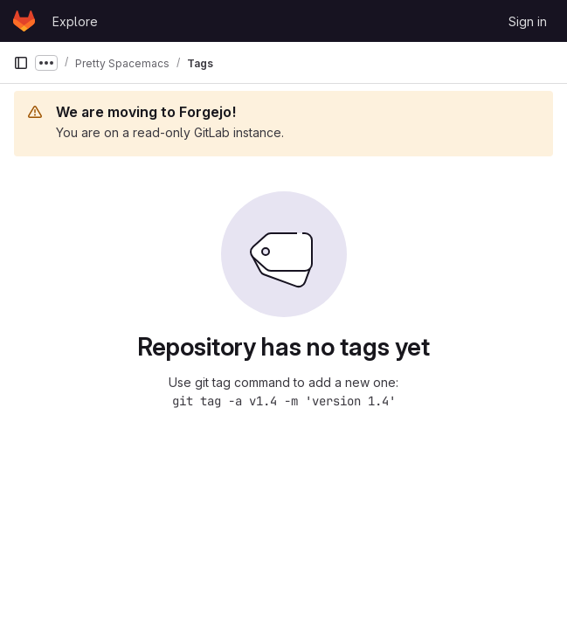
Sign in (527, 21)
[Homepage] (24, 21)
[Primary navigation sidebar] (21, 63)
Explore (75, 21)
